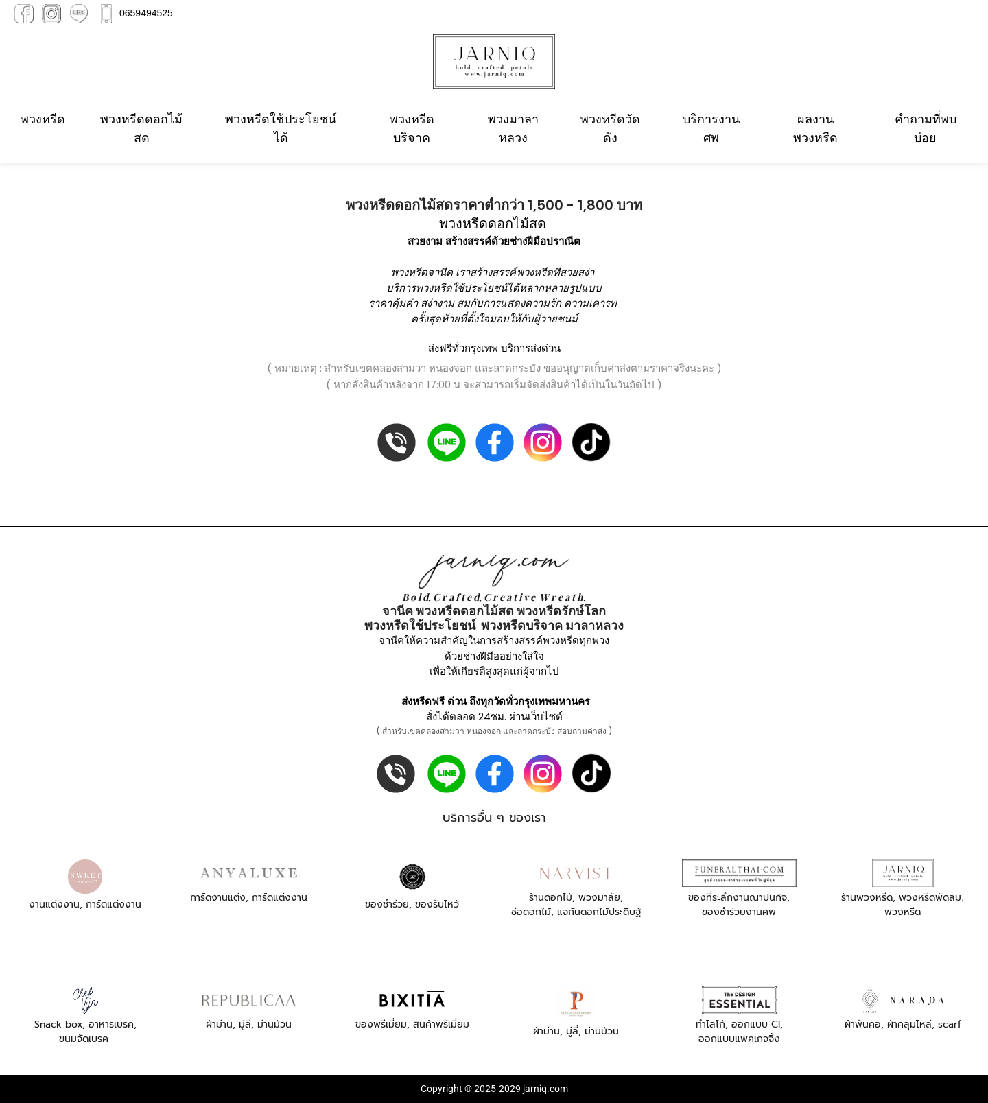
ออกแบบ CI (755, 1024)
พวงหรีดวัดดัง (610, 128)
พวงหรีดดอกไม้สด (141, 128)
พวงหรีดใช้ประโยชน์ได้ (280, 128)
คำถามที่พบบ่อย (925, 128)
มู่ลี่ (245, 1024)
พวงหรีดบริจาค (412, 128)
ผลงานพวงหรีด (815, 128)
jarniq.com (545, 1088)
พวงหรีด (43, 119)
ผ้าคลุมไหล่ (909, 1024)
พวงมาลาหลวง (513, 128)
